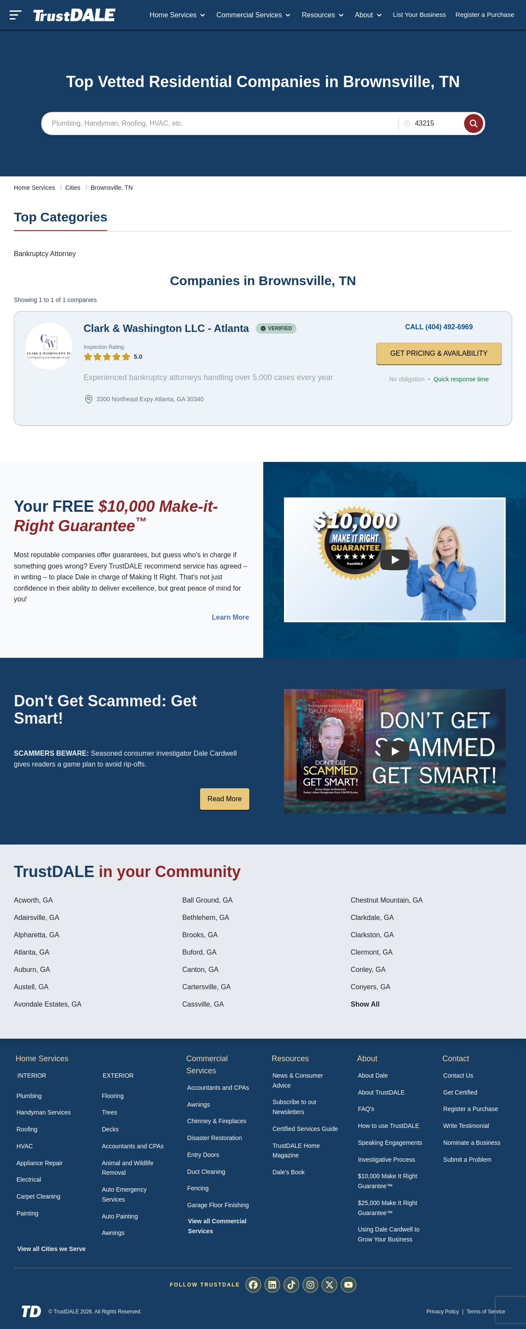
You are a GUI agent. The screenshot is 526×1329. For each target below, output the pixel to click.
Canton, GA (200, 969)
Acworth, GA (33, 900)
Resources (323, 15)
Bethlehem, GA (205, 917)
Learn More (230, 617)
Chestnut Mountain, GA (387, 900)
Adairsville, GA (36, 917)
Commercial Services (254, 15)
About (369, 15)
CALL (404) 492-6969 (439, 327)
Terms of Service (486, 1312)
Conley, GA (368, 969)
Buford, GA (199, 952)
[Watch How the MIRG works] (394, 559)
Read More (224, 799)
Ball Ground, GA (207, 900)
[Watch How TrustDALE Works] (394, 751)
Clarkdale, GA (372, 917)
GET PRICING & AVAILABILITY (439, 353)
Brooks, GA (200, 935)
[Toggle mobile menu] (15, 15)
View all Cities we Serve (51, 1248)
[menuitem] (49, 1096)
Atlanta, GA (31, 952)
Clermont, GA (372, 952)
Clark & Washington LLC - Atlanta (166, 328)
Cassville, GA (203, 1004)
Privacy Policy (442, 1312)
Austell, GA (31, 987)
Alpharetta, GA (36, 935)
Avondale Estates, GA (47, 1004)
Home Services (178, 15)
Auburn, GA (32, 969)
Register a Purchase (484, 14)
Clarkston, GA (372, 935)
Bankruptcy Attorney (45, 253)
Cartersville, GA (206, 987)
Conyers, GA (370, 987)
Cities (73, 187)
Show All (365, 1004)
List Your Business (419, 14)
